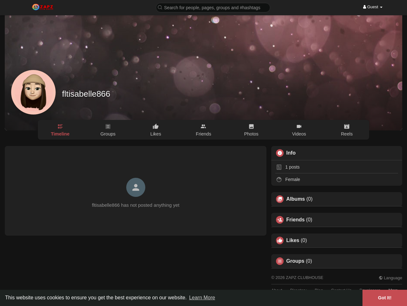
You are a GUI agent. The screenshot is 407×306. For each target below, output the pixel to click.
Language (390, 278)
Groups (295, 261)
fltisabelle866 (86, 94)
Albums (295, 199)
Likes (292, 240)
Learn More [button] (202, 297)
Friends (295, 219)
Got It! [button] (384, 297)
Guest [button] (373, 6)
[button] (213, 7)
